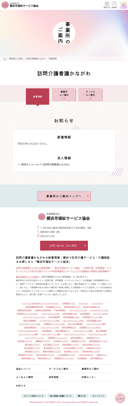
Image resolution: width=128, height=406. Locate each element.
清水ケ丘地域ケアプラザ (45, 355)
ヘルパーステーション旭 (49, 327)
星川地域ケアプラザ (71, 351)
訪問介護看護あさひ (69, 327)
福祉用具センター (93, 338)
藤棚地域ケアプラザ (43, 341)
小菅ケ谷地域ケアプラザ (91, 344)
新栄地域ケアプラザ (32, 351)
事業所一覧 (107, 5)
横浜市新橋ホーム (28, 358)
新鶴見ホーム (102, 355)
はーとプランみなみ (100, 314)
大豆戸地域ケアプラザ (51, 344)
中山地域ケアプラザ (60, 341)
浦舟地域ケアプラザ (25, 355)
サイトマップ (98, 395)
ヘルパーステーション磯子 (51, 334)
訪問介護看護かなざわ (71, 317)
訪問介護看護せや (30, 327)
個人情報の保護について (60, 395)
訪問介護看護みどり (62, 331)
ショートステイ (97, 303)
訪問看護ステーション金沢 (92, 317)
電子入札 (82, 395)
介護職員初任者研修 (24, 310)
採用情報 (114, 5)
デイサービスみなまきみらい (28, 331)
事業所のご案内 (64, 95)
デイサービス (83, 303)
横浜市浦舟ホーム (44, 358)
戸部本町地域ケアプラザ (91, 351)
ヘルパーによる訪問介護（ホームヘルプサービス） (40, 303)
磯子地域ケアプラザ (32, 344)
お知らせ (21, 385)
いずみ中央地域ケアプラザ (73, 348)
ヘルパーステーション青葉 (82, 331)
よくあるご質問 (24, 377)
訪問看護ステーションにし (57, 338)
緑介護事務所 (47, 331)
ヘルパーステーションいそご (74, 334)
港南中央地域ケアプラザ (52, 351)
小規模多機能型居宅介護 (34, 307)
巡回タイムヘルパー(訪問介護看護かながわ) (45, 164)
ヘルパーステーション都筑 (28, 334)
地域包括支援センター (72, 307)
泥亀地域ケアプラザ (78, 341)
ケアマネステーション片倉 (49, 320)
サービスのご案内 (90, 95)
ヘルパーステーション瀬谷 (96, 324)
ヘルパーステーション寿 (97, 334)
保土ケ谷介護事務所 (75, 324)
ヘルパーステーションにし (34, 338)
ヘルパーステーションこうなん (33, 317)
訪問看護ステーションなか (64, 358)
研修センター (89, 377)
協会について (23, 368)
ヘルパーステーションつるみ (73, 320)
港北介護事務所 (101, 331)
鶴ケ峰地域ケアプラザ (52, 348)
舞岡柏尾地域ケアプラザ (98, 341)
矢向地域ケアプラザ (25, 341)
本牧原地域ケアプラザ (70, 344)
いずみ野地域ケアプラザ (66, 355)
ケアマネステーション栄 (99, 310)
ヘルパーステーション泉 (50, 314)
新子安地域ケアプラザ (32, 348)
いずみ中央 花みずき (86, 355)
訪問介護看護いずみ (69, 314)
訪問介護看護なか (96, 358)
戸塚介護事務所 (60, 310)
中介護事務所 (82, 358)
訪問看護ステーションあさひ (90, 327)
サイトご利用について (33, 395)
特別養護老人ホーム (53, 307)
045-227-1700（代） (50, 232)
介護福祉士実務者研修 (43, 310)
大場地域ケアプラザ (93, 348)
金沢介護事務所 (54, 317)
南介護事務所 (85, 314)
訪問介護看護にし (77, 338)
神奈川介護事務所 (29, 320)
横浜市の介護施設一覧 (92, 307)
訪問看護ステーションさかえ (27, 314)
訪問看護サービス (68, 303)
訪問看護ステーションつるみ (54, 324)
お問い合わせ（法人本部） (67, 245)
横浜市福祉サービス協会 (26, 277)
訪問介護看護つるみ (94, 320)
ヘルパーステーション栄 (78, 310)
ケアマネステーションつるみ (29, 324)
